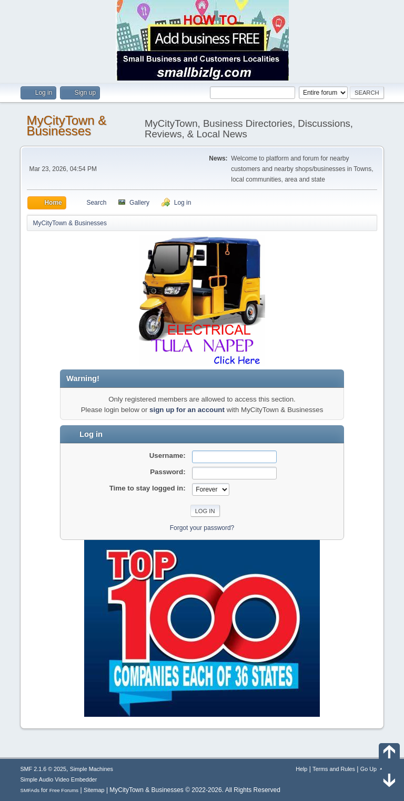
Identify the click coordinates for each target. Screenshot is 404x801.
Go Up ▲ (372, 769)
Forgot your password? (202, 528)
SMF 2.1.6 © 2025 (43, 769)
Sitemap (94, 790)
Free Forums (64, 790)
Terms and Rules (333, 769)
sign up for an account (187, 410)
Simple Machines (91, 769)
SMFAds (29, 790)
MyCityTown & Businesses (66, 125)
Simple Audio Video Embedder (58, 779)
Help (301, 769)
